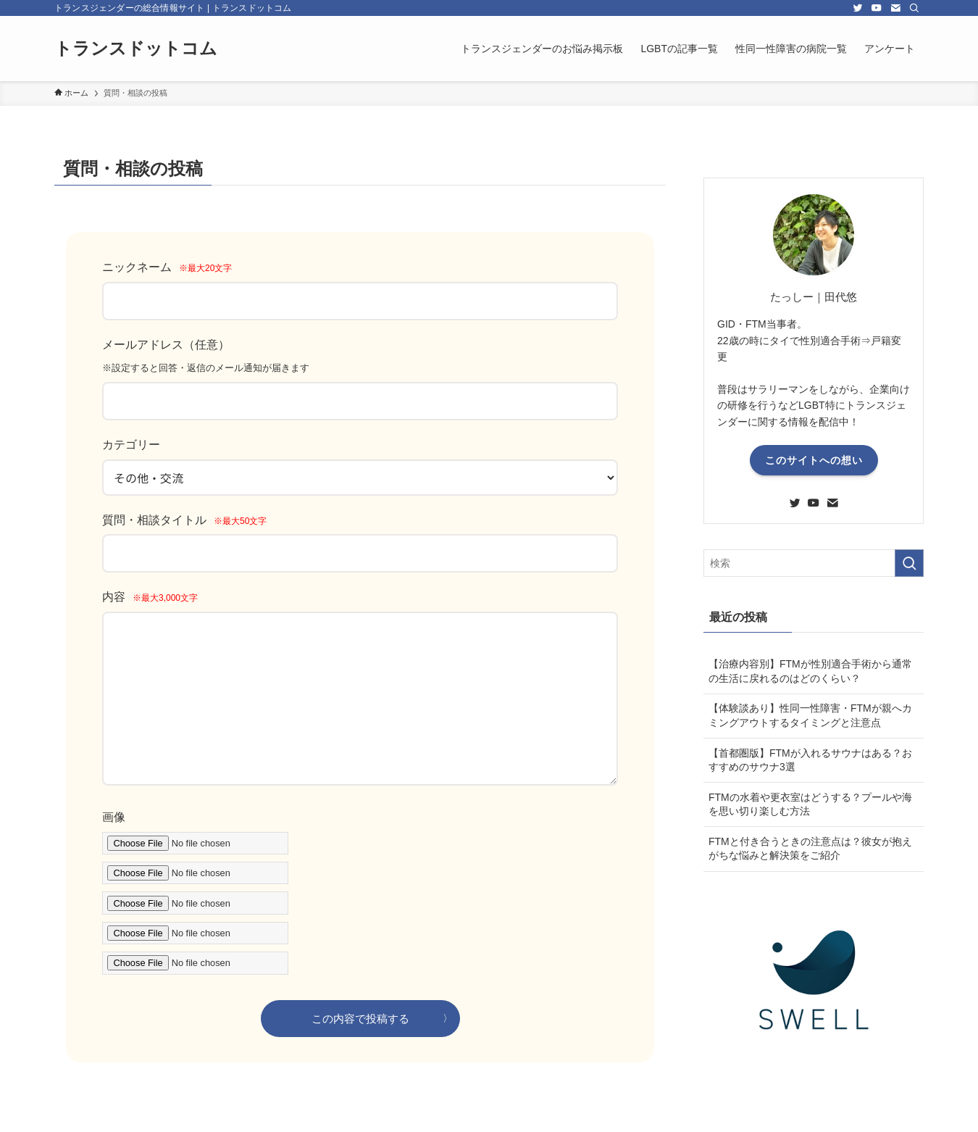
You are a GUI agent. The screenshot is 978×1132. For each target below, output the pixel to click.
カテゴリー (131, 444)
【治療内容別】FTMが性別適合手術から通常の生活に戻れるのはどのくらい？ (810, 671)
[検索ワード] (813, 563)
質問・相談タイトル (184, 520)
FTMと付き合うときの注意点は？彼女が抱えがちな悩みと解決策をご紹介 (810, 849)
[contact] (895, 8)
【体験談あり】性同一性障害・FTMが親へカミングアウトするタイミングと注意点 (810, 715)
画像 (113, 817)
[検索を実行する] (909, 563)
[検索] (914, 8)
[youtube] (876, 8)
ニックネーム (167, 267)
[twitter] (857, 8)
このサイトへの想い (814, 460)
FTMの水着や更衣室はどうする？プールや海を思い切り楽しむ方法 (810, 804)
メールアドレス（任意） (166, 344)
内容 (150, 597)
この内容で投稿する (360, 1018)
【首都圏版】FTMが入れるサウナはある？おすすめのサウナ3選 (810, 760)
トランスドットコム (135, 48)
